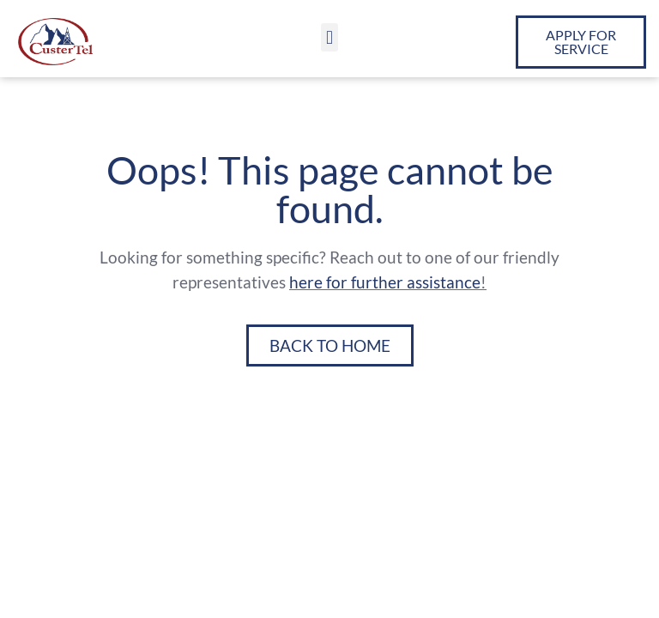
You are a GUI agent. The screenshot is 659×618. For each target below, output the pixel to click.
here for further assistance (385, 282)
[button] (329, 37)
